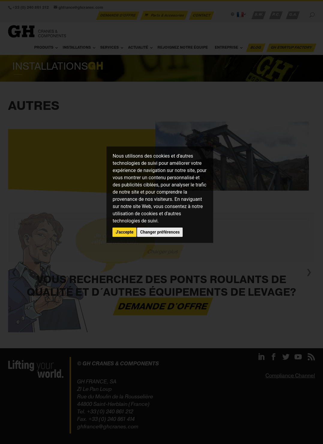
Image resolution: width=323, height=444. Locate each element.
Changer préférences (160, 232)
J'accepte (124, 232)
